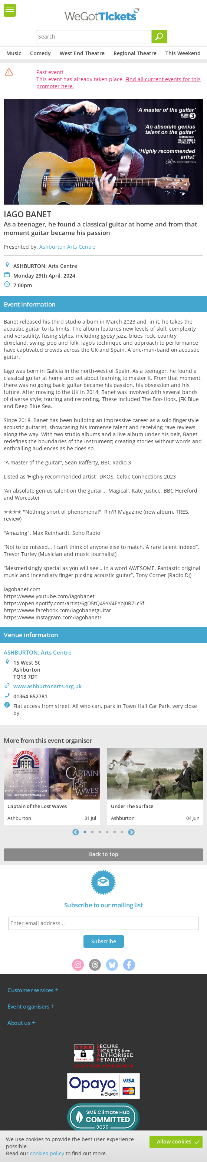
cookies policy (47, 1153)
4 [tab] (107, 832)
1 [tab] (85, 832)
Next (131, 832)
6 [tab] (122, 832)
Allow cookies (174, 1141)
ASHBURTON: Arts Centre (38, 652)
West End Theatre (82, 53)
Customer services (30, 990)
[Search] (159, 36)
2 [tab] (92, 832)
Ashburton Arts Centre (67, 246)
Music (13, 53)
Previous (75, 832)
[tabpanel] (52, 785)
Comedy (40, 53)
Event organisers (28, 1006)
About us (18, 1022)
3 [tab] (100, 832)
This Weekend (183, 53)
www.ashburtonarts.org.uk (47, 686)
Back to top (103, 854)
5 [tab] (114, 832)
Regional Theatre (135, 53)
